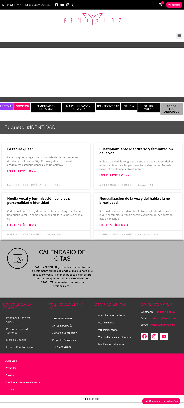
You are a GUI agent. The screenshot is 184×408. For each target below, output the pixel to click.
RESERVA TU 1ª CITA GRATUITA (18, 320)
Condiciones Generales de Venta (22, 382)
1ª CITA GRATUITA (61, 347)
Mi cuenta (10, 389)
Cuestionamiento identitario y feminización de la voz (136, 151)
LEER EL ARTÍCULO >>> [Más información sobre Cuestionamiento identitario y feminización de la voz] (114, 175)
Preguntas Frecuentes (64, 340)
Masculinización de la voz (111, 315)
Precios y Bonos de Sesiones (17, 331)
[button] (179, 36)
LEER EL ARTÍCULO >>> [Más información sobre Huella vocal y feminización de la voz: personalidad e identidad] (22, 225)
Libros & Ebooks (16, 340)
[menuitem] (92, 398)
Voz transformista (108, 329)
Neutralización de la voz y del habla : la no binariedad (134, 200)
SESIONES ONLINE (62, 318)
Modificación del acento (111, 344)
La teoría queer (20, 149)
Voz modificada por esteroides (114, 337)
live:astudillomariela (162, 324)
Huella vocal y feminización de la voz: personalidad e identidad (38, 200)
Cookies (9, 375)
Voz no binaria (106, 322)
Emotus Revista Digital (20, 347)
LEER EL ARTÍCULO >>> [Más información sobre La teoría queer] (22, 171)
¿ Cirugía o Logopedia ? (64, 332)
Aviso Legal (11, 360)
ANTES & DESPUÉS (62, 325)
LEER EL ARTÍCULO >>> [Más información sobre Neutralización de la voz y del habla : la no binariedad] (114, 225)
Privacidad (11, 368)
